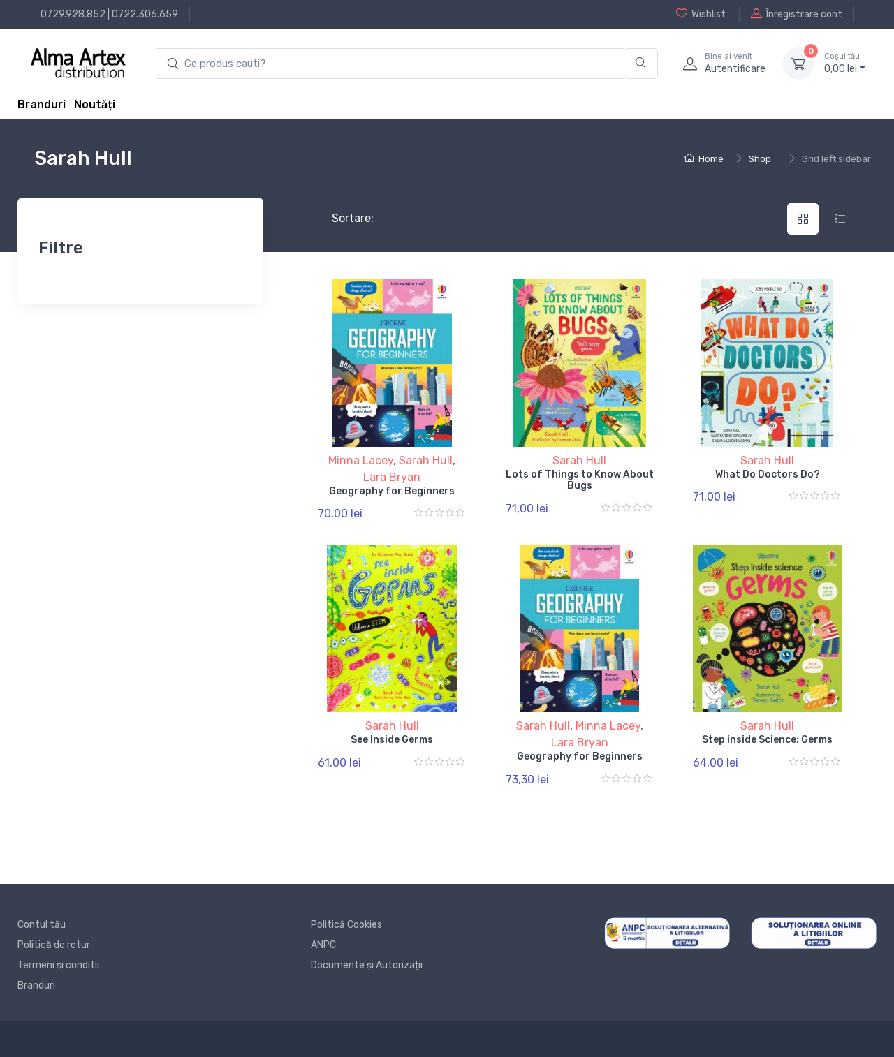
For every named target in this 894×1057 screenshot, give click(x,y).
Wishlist (701, 14)
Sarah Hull (426, 460)
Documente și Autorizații (367, 965)
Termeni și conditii (58, 965)
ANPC (323, 945)
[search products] (390, 64)
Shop (760, 159)
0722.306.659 (145, 14)
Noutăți (94, 104)
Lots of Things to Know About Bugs (580, 480)
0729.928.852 (73, 14)
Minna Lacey (360, 460)
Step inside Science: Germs (767, 740)
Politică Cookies (346, 925)
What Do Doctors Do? (767, 474)
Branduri (41, 104)
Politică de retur (53, 945)
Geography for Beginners (392, 491)
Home (704, 159)
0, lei (844, 63)
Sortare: (341, 218)
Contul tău (41, 925)
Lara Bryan (391, 477)
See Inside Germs (392, 740)
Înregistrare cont (796, 14)
